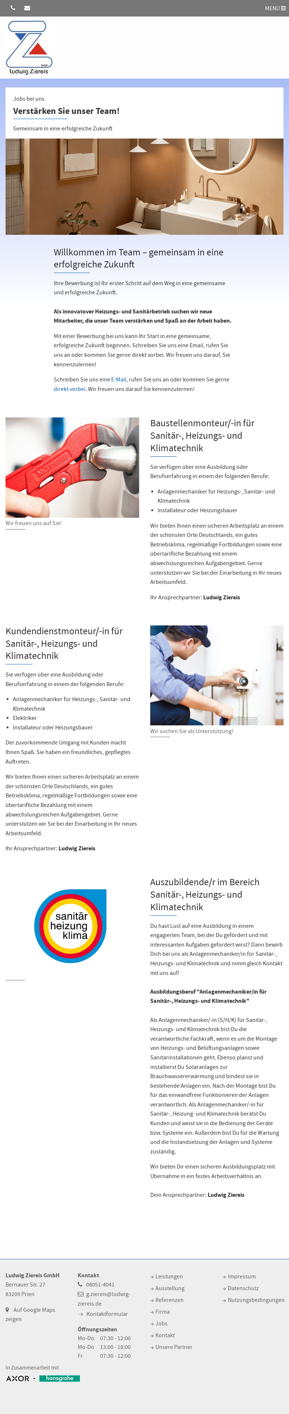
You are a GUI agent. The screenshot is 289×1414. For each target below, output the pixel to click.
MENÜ (275, 8)
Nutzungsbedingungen (256, 1300)
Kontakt (165, 1335)
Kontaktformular (107, 1314)
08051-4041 (100, 1284)
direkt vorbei (69, 389)
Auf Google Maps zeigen (30, 1314)
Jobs (161, 1323)
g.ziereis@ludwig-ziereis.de (104, 1299)
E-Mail (118, 379)
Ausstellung (169, 1288)
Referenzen (169, 1300)
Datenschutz (243, 1288)
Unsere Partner (174, 1347)
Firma (162, 1312)
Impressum (242, 1276)
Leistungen (169, 1276)
